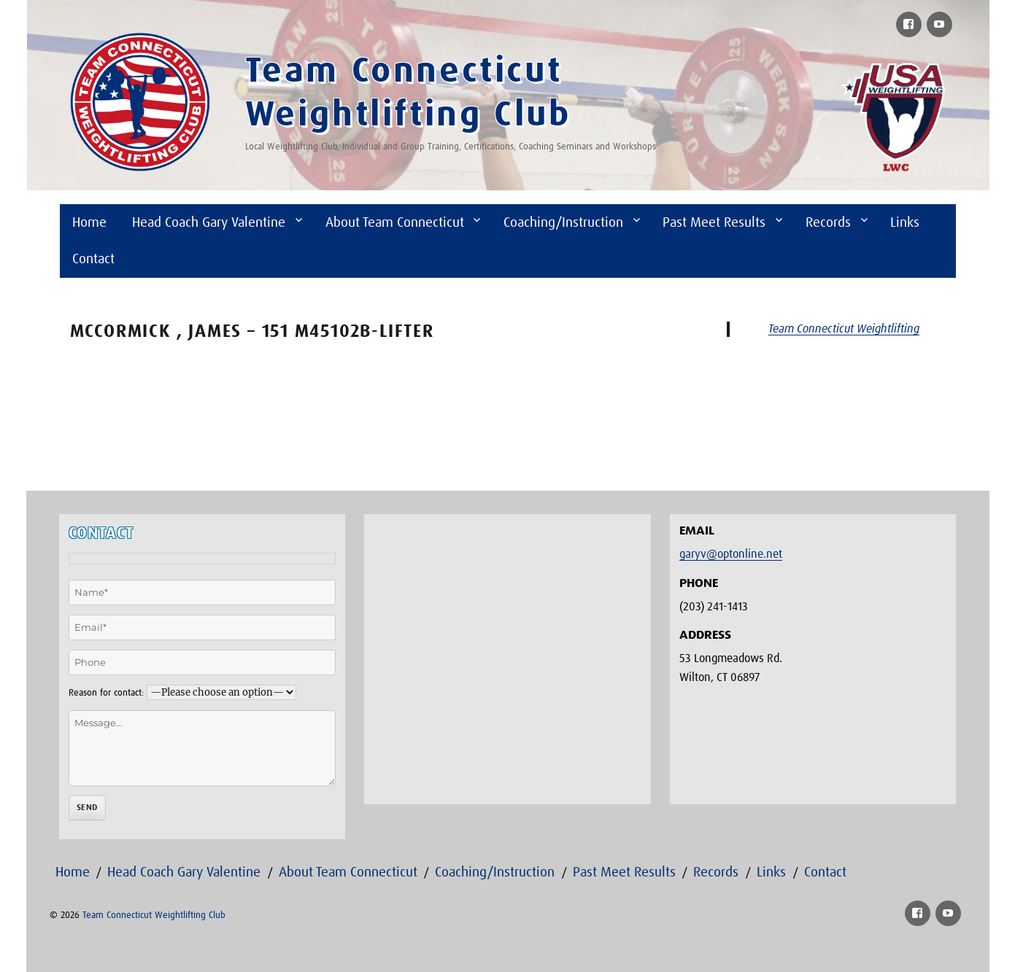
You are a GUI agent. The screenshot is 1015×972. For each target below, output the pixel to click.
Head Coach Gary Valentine (208, 223)
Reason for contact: (106, 693)
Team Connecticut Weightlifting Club (153, 915)
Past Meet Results (714, 223)
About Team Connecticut (394, 223)
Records (828, 223)
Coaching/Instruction (563, 223)
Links (904, 223)
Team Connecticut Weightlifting (843, 329)
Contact (93, 259)
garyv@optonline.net (730, 554)
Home (89, 223)
